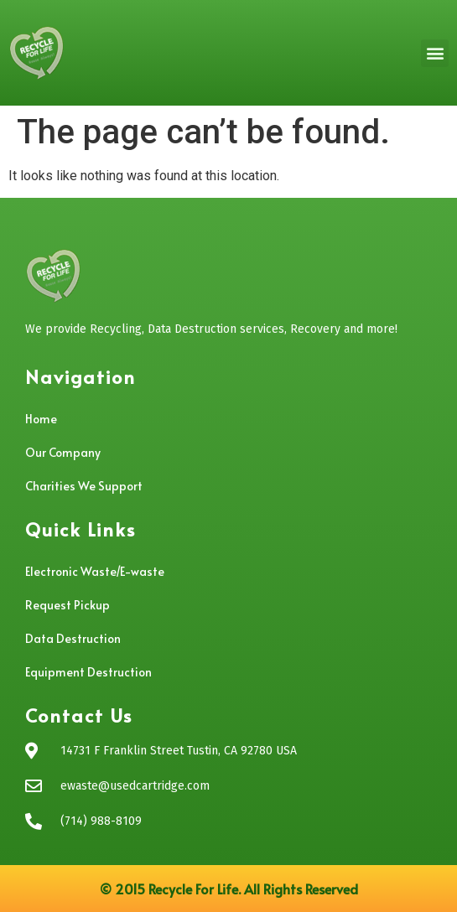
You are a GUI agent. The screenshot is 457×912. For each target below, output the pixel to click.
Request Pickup (67, 605)
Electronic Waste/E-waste (94, 571)
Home (41, 419)
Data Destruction (73, 638)
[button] (435, 53)
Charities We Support (84, 486)
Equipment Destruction (88, 672)
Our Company (63, 452)
